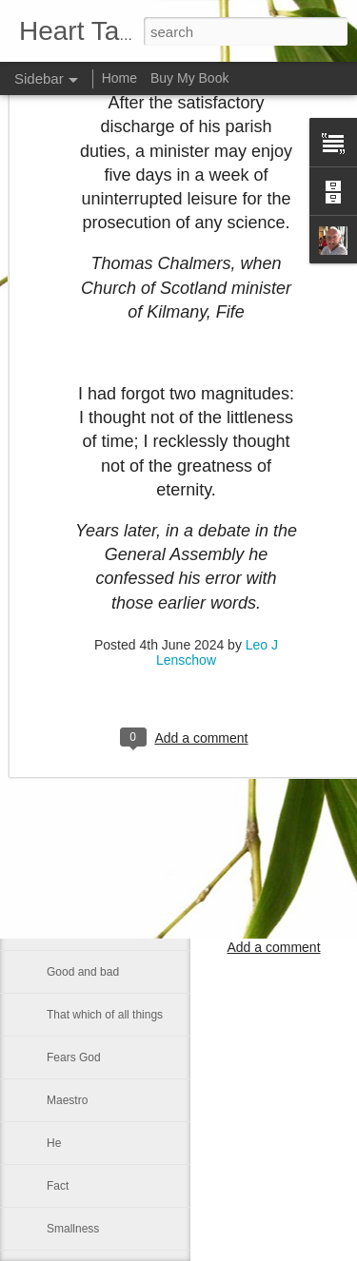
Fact (58, 1186)
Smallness (73, 1228)
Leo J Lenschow (274, 850)
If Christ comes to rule (102, 758)
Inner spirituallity (88, 886)
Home (119, 78)
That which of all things (105, 1014)
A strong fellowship (94, 800)
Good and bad (83, 972)
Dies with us (78, 672)
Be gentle (71, 586)
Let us (62, 843)
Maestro (67, 1100)
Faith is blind (78, 929)
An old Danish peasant (104, 715)
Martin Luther (80, 458)
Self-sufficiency (85, 544)
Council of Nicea (88, 501)
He (54, 1143)
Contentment (79, 629)
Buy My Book (189, 78)
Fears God (74, 1057)
